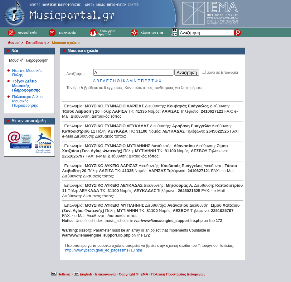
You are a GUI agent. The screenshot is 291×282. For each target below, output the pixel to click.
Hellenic (61, 274)
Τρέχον (26, 85)
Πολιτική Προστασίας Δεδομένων (178, 274)
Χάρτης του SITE (152, 32)
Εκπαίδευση (36, 43)
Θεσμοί (14, 43)
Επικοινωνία (67, 32)
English (83, 274)
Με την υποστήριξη (29, 121)
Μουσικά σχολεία (66, 43)
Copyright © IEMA (133, 274)
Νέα (15, 51)
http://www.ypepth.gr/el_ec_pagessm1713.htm (103, 250)
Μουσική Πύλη (27, 32)
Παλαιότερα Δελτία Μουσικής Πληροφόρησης (27, 101)
